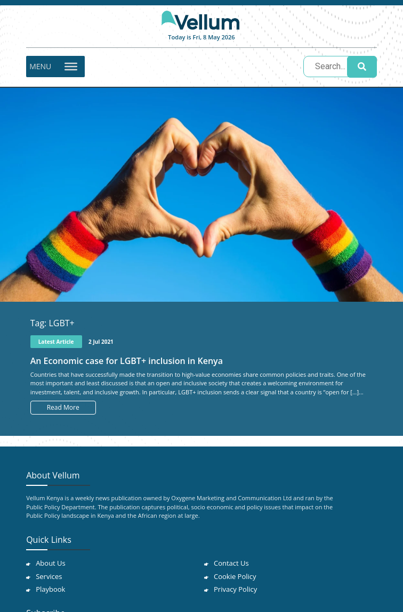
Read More (63, 407)
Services (49, 576)
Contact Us (231, 563)
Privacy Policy (235, 589)
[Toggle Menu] (71, 66)
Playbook (50, 589)
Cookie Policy (235, 576)
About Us (51, 563)
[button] (40, 66)
